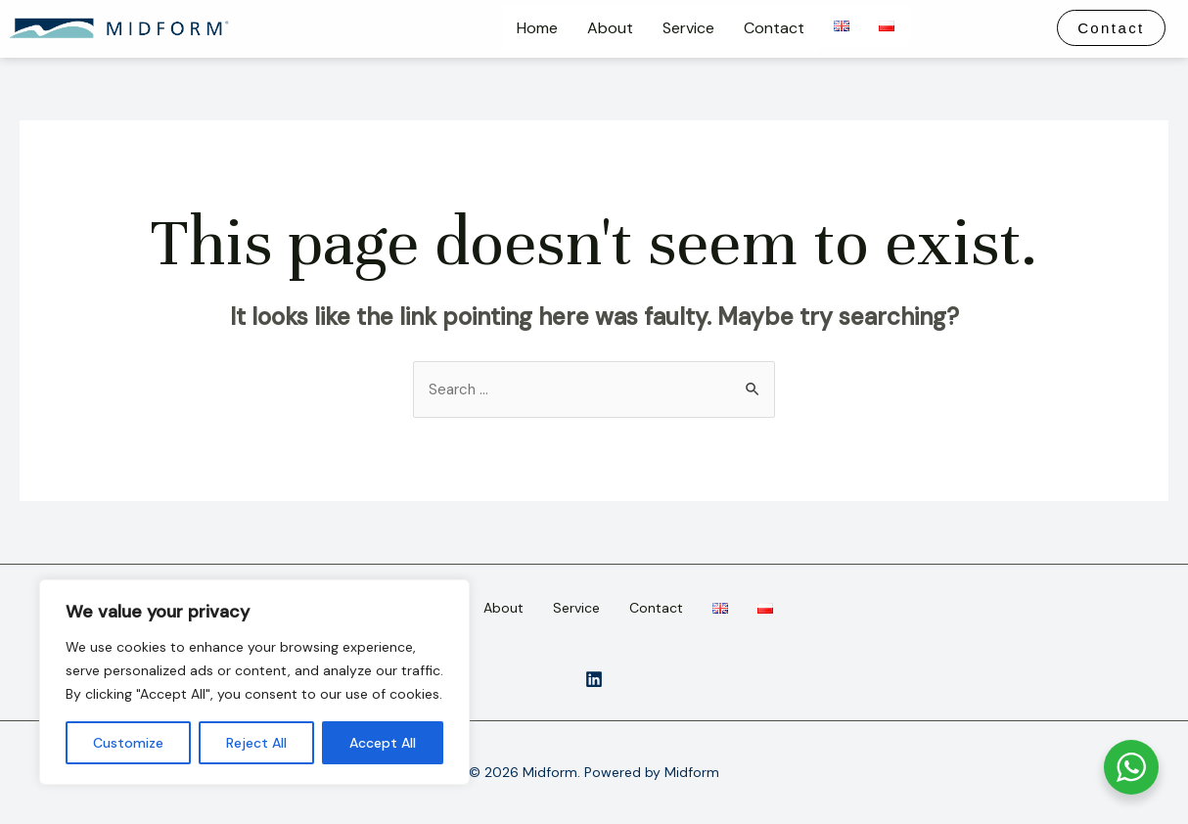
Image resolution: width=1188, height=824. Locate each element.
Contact (774, 28)
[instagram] (594, 679)
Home (537, 28)
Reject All (256, 743)
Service (688, 28)
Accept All (382, 743)
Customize (128, 743)
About (610, 28)
